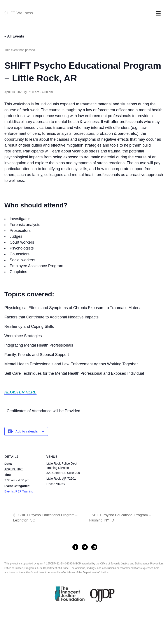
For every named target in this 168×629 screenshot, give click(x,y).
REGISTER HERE (20, 392)
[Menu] (158, 13)
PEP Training (24, 491)
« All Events (14, 36)
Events (9, 491)
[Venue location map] (111, 473)
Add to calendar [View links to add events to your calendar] (27, 431)
